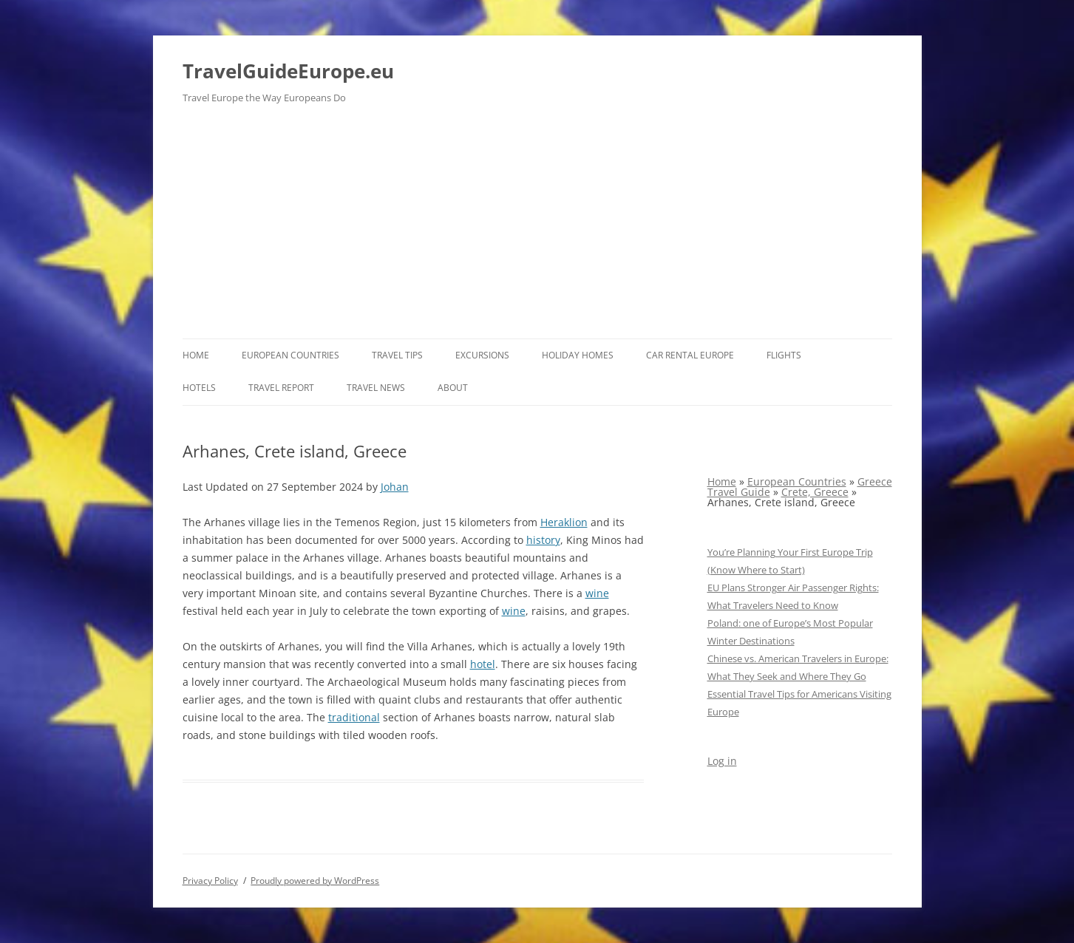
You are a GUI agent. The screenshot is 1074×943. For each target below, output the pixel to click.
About (453, 387)
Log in (722, 761)
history (543, 540)
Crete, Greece (815, 492)
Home (196, 355)
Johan (395, 487)
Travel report (281, 387)
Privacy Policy (210, 880)
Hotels (199, 387)
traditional (354, 717)
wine (597, 593)
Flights (784, 355)
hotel (482, 664)
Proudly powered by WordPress (315, 880)
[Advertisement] (537, 227)
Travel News (376, 387)
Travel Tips (397, 355)
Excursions (482, 355)
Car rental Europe (690, 355)
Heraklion (564, 522)
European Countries (290, 355)
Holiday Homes (578, 355)
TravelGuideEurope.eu (288, 71)
